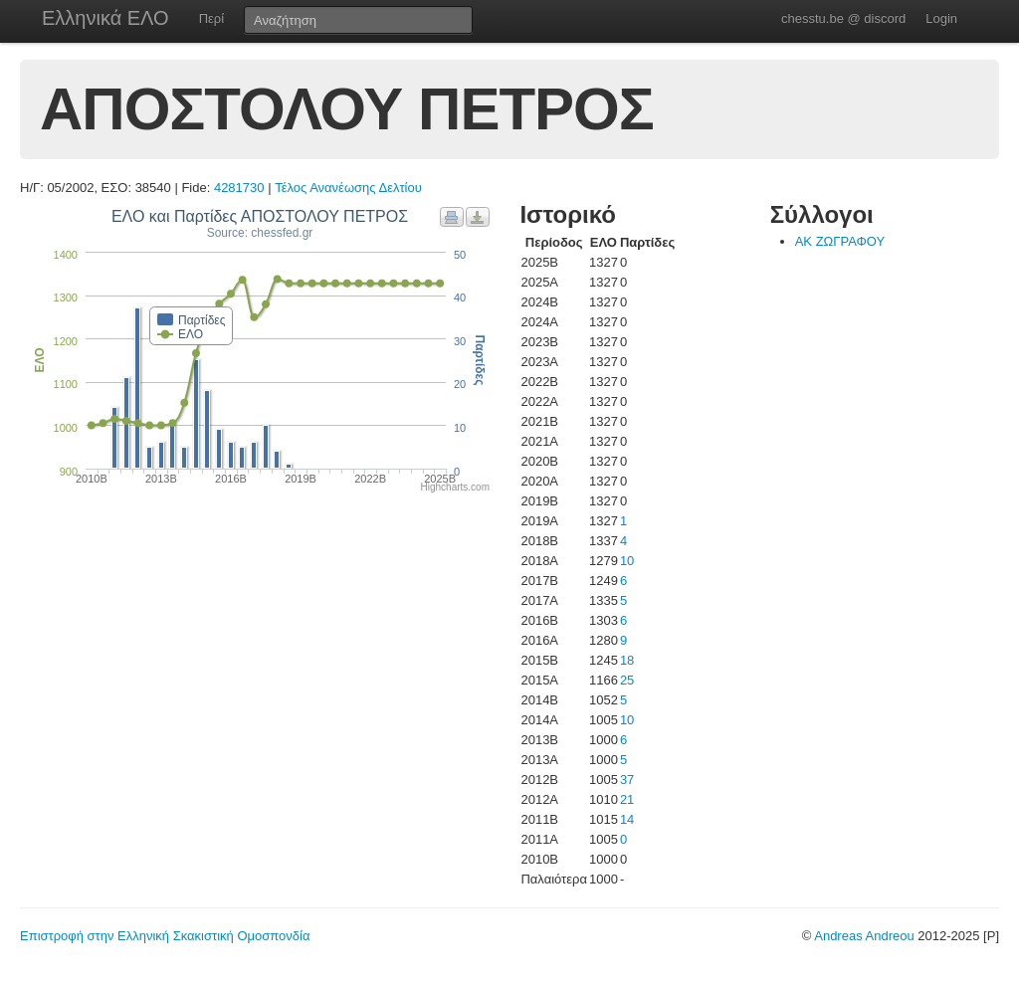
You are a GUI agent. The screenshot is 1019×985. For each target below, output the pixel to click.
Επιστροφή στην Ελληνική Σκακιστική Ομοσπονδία (164, 935)
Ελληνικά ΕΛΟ (105, 18)
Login (941, 18)
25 (627, 680)
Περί (211, 18)
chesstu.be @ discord (843, 18)
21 (627, 799)
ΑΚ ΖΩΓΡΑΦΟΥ (840, 241)
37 (627, 779)
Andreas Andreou (864, 935)
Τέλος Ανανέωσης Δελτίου (348, 187)
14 (627, 819)
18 (627, 660)
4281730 (239, 187)
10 (627, 560)
